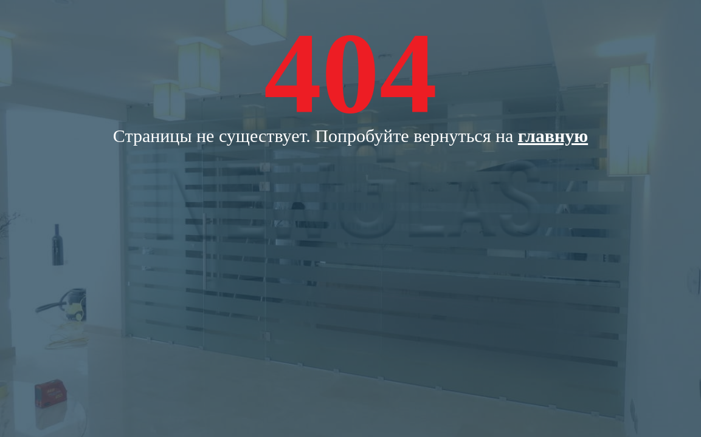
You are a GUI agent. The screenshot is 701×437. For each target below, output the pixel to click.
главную (553, 136)
